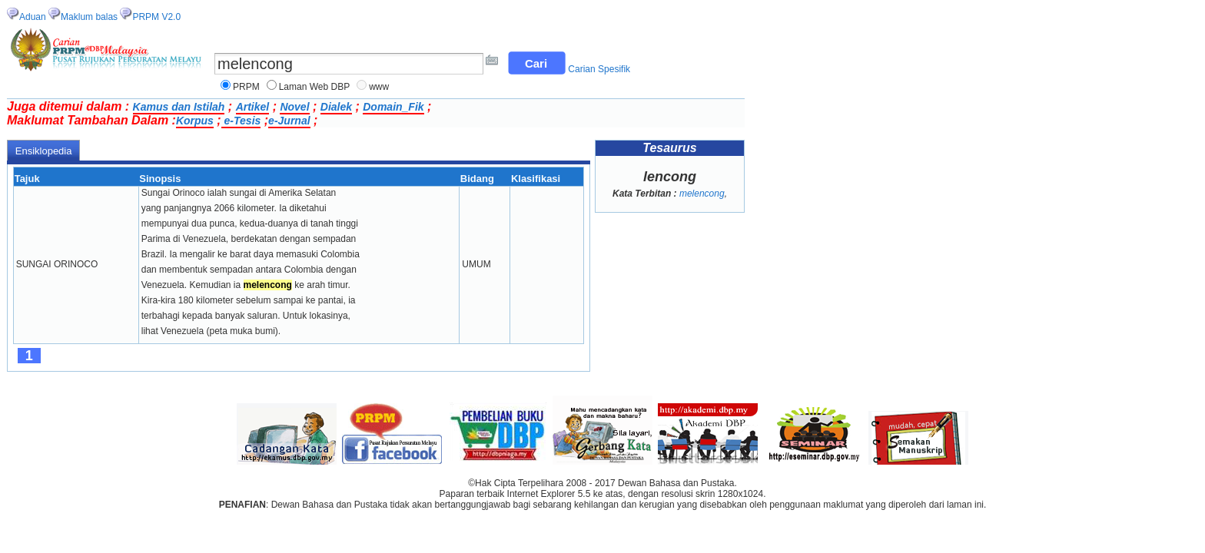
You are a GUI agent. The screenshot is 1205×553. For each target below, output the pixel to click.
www (379, 86)
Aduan (32, 17)
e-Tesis (241, 120)
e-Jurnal (289, 120)
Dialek (336, 107)
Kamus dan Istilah (179, 107)
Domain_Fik (393, 107)
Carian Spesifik (599, 69)
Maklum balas (89, 17)
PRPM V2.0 (156, 17)
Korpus (195, 120)
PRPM (246, 86)
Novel (294, 107)
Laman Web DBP (314, 86)
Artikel (253, 107)
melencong (702, 193)
